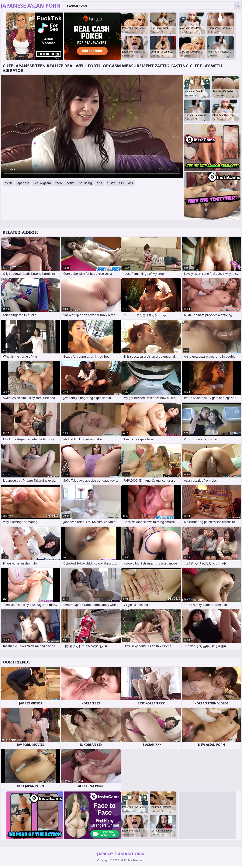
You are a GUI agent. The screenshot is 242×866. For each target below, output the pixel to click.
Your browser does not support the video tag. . (92, 126)
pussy (111, 183)
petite (70, 183)
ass (130, 183)
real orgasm (42, 183)
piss (99, 183)
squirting (85, 183)
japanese (23, 183)
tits (121, 183)
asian (8, 183)
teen (58, 183)
